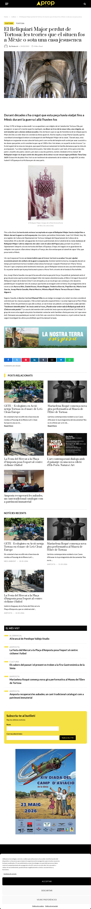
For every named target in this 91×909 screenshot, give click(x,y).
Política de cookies (38, 906)
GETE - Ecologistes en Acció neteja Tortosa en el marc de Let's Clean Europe (24, 546)
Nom (9, 724)
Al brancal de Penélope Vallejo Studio (29, 638)
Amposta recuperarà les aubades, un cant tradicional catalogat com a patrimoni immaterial (23, 498)
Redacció (14, 46)
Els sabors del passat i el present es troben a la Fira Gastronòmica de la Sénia (47, 666)
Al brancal (15, 635)
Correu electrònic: (15, 734)
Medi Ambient (10, 561)
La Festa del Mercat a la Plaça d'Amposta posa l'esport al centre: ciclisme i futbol (23, 598)
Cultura (9, 23)
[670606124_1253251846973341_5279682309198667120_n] (45, 791)
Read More (8, 426)
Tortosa (20, 23)
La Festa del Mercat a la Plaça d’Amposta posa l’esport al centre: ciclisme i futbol (23, 462)
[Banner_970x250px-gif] (45, 337)
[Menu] (6, 4)
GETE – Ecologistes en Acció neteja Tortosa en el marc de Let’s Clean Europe (23, 409)
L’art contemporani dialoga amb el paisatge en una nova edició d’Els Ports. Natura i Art (66, 462)
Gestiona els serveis (10, 874)
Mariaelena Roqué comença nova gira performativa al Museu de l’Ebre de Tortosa (67, 409)
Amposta (51, 564)
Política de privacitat (51, 906)
